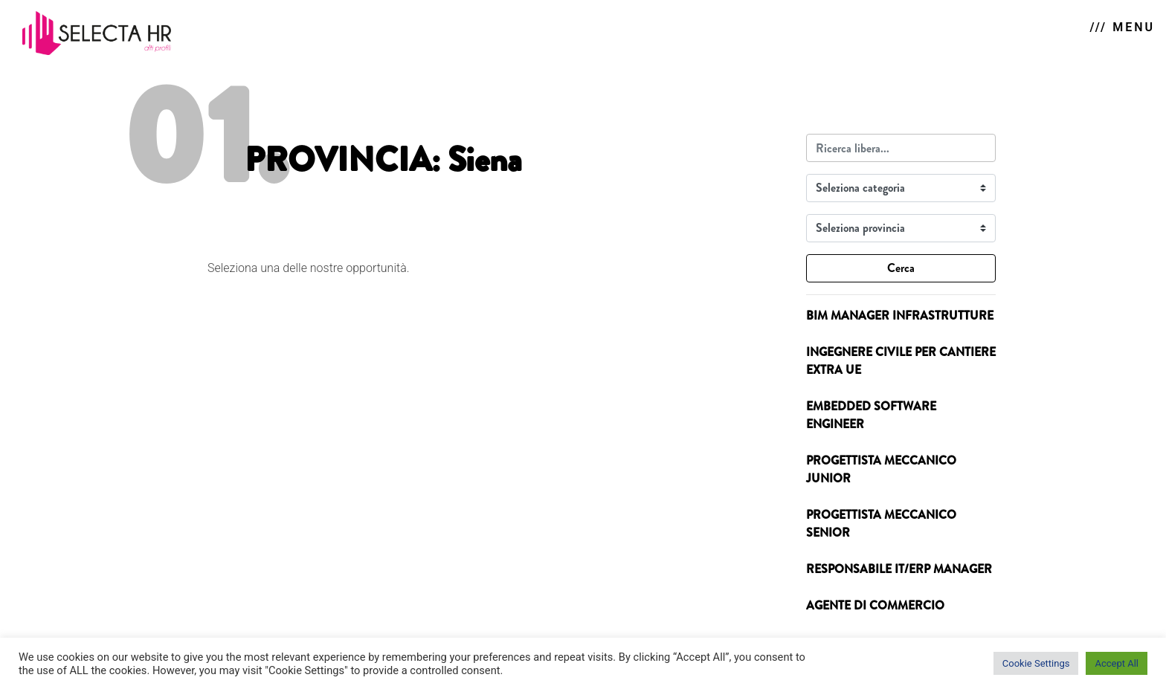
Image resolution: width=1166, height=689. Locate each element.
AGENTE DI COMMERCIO (875, 605)
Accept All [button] (1116, 663)
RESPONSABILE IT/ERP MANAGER (899, 569)
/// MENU (1122, 27)
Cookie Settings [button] (1036, 663)
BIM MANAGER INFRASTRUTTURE (899, 315)
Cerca (901, 267)
